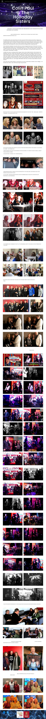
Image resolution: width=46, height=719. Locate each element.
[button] (42, 712)
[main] (23, 15)
